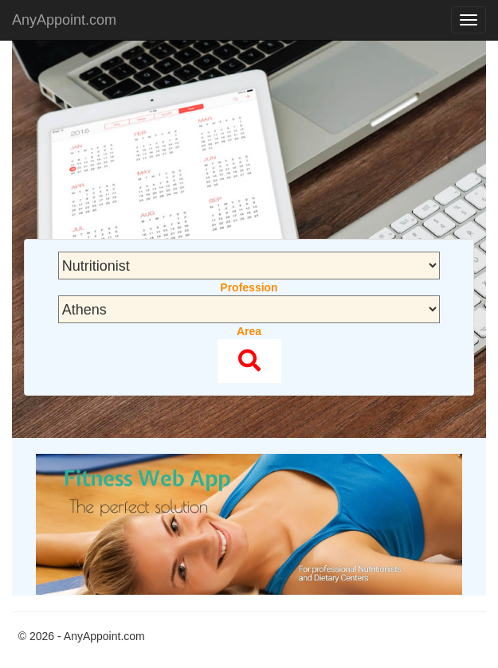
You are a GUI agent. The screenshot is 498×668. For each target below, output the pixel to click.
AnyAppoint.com (64, 20)
